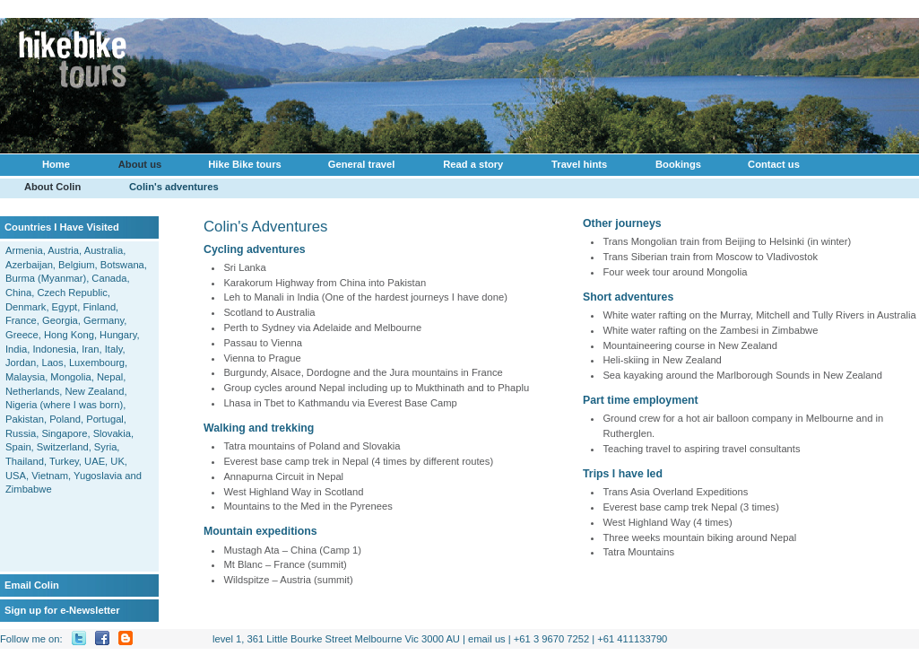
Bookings (673, 167)
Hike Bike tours (240, 167)
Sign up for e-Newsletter (62, 610)
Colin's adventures (174, 186)
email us (487, 638)
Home (56, 164)
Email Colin (31, 585)
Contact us (774, 164)
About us (135, 167)
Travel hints (579, 164)
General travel (361, 164)
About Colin (52, 186)
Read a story (473, 164)
